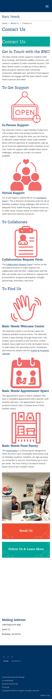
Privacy (5, 687)
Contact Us (15, 661)
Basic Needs (11, 16)
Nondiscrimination (10, 684)
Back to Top (45, 695)
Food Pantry (12, 450)
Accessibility (7, 680)
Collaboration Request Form (20, 264)
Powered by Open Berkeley (13, 677)
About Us (15, 23)
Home (4, 23)
